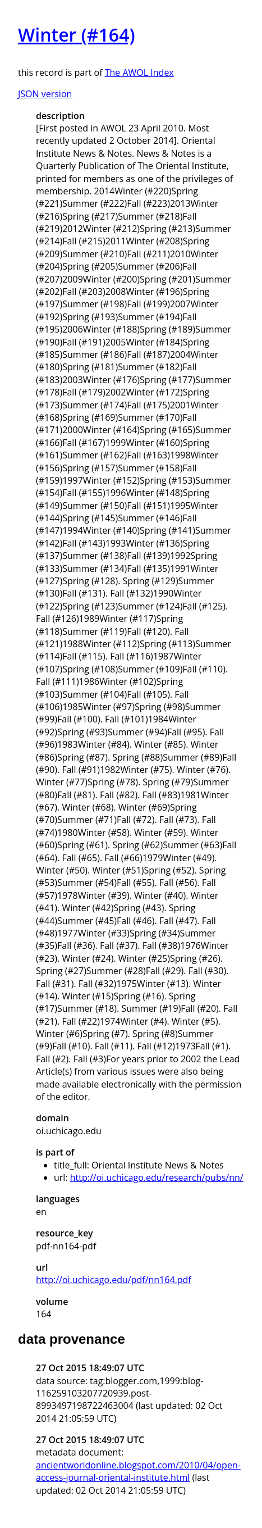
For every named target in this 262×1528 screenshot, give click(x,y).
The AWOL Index (139, 72)
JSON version (45, 94)
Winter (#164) (76, 34)
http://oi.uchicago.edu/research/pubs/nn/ (156, 1177)
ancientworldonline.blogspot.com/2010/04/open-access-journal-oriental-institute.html (138, 1471)
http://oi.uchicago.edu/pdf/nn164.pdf (113, 1280)
